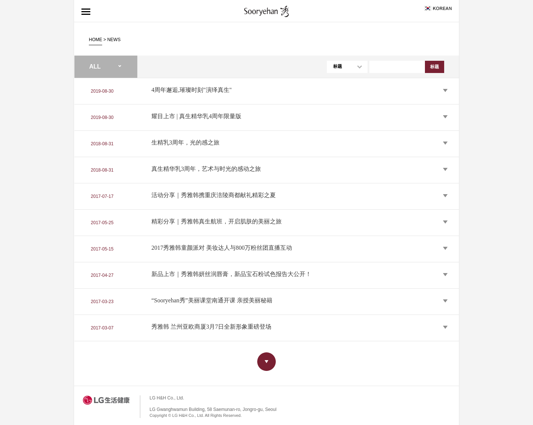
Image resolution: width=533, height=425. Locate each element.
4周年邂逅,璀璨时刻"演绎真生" (191, 90)
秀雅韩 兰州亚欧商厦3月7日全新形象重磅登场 (211, 327)
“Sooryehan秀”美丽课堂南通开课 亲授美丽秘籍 (211, 300)
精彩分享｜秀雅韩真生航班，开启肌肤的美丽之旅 (216, 222)
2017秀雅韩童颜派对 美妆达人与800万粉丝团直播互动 (221, 248)
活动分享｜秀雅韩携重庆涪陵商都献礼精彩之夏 (213, 195)
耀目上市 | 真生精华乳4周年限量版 (196, 116)
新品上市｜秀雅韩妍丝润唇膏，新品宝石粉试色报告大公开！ (231, 274)
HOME (95, 39)
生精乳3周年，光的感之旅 (185, 143)
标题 (337, 66)
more (266, 361)
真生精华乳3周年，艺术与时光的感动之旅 (206, 169)
